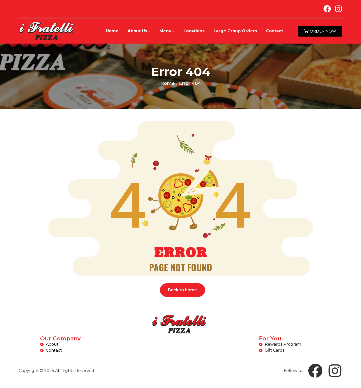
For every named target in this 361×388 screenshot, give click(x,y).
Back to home (182, 290)
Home (167, 83)
